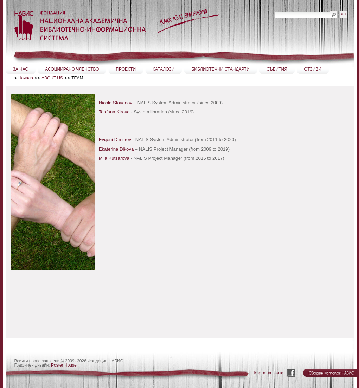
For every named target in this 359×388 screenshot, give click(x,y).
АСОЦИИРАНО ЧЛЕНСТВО (72, 69)
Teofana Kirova (115, 111)
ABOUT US (52, 77)
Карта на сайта (269, 372)
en (343, 13)
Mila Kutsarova (114, 158)
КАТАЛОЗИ (163, 69)
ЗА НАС (20, 69)
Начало (25, 77)
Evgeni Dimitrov (115, 139)
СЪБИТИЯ (277, 69)
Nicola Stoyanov (115, 102)
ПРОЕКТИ (126, 69)
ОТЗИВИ (312, 69)
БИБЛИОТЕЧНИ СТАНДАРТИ (220, 69)
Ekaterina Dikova (116, 149)
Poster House (64, 365)
